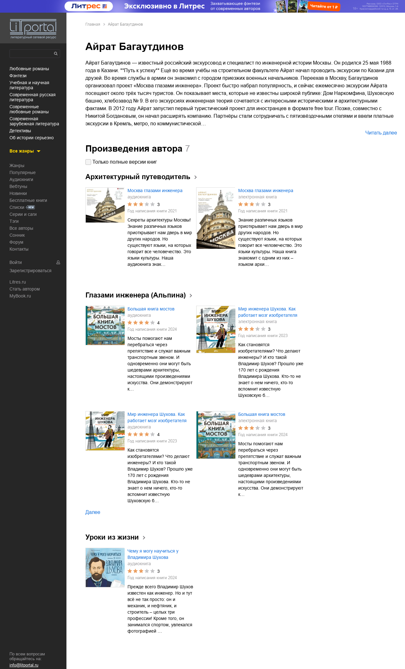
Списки (16, 207)
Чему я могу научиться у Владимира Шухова (153, 554)
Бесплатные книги (28, 200)
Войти (15, 262)
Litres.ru (17, 281)
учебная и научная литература (29, 85)
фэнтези (18, 75)
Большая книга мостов (151, 308)
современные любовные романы (29, 109)
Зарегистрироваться (30, 270)
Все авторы (21, 228)
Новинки (18, 193)
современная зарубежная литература (34, 121)
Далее (92, 512)
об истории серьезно (31, 137)
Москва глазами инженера (155, 190)
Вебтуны (18, 186)
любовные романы (29, 68)
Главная (92, 24)
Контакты (18, 249)
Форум (16, 242)
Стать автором (24, 288)
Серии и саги (23, 214)
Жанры (16, 165)
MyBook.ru (20, 295)
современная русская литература (32, 97)
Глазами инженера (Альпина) (135, 295)
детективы (20, 130)
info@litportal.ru (23, 665)
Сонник (17, 235)
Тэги (14, 221)
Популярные (22, 172)
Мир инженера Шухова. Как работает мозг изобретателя (267, 312)
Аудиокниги (21, 179)
